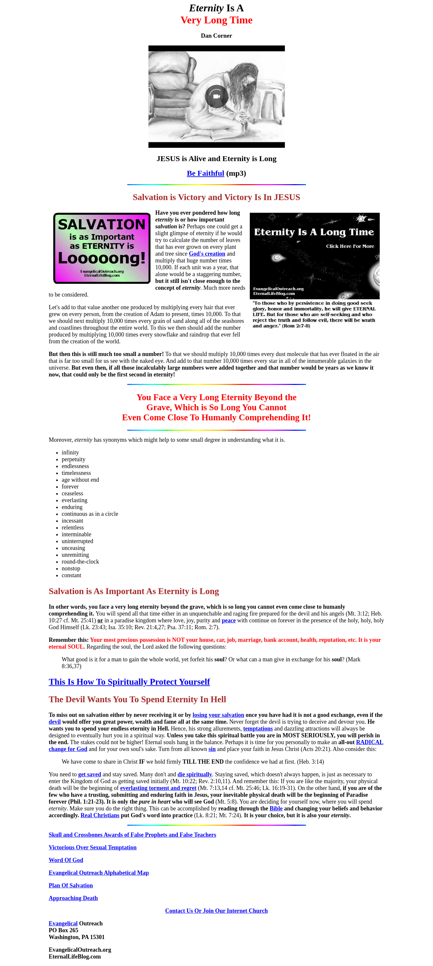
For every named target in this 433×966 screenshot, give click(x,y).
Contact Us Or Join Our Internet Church (216, 911)
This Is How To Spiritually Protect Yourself (129, 682)
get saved (89, 774)
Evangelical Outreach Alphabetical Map (99, 873)
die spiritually (194, 774)
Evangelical (63, 923)
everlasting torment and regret (158, 788)
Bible (276, 808)
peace (229, 620)
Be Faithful (205, 173)
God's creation (207, 253)
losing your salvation (218, 715)
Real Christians (100, 815)
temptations (258, 728)
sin (212, 749)
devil (55, 721)
